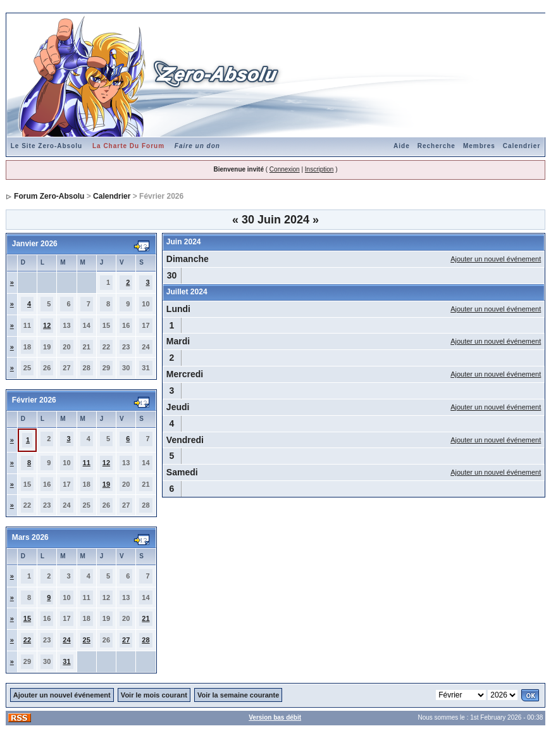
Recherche (436, 145)
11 (86, 462)
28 (145, 640)
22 (27, 640)
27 (126, 640)
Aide (401, 145)
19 (106, 484)
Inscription (319, 169)
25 (86, 640)
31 (66, 661)
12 (47, 325)
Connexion (284, 169)
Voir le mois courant (154, 695)
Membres (479, 145)
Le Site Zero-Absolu (46, 145)
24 (66, 640)
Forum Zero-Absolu (49, 196)
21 (145, 618)
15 (27, 618)
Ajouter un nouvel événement (495, 259)
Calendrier (521, 145)
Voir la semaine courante (238, 695)
